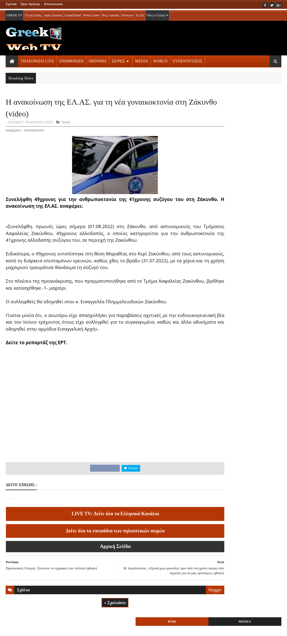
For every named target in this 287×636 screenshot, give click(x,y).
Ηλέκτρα (127, 14)
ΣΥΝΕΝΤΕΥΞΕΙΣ (187, 60)
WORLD (160, 60)
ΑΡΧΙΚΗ (12, 628)
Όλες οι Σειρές (157, 14)
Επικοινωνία (53, 4)
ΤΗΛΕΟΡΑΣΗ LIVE (37, 60)
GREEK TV (14, 14)
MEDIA (141, 60)
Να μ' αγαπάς (110, 14)
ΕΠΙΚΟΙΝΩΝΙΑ (55, 628)
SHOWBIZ (98, 60)
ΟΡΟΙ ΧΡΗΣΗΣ (31, 628)
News (66, 125)
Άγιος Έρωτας (53, 14)
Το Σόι (140, 14)
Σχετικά (11, 4)
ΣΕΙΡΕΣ (118, 60)
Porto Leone (91, 14)
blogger (185, 599)
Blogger (174, 628)
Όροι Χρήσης (30, 4)
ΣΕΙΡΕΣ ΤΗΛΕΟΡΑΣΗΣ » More (240, 370)
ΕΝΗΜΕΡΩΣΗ (71, 60)
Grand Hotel (73, 14)
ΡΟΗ (223, 104)
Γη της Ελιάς (33, 14)
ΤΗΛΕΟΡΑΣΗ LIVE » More (236, 334)
